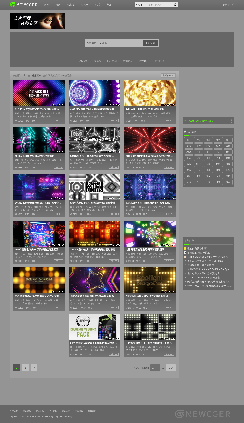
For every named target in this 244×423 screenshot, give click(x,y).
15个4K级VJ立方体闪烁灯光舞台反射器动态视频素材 (94, 249)
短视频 (85, 4)
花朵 (208, 176)
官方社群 (40, 411)
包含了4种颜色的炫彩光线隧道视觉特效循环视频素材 (149, 156)
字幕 (208, 140)
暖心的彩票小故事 (195, 248)
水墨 (208, 158)
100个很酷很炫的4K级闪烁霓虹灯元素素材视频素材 (39, 249)
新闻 (208, 164)
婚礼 (228, 152)
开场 (189, 170)
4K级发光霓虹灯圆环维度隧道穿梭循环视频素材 (94, 109)
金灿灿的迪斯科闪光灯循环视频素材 (145, 109)
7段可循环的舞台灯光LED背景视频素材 (147, 296)
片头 (199, 140)
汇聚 (199, 176)
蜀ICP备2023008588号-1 (62, 417)
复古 (228, 182)
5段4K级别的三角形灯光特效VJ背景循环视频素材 (94, 156)
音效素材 (128, 60)
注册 (231, 4)
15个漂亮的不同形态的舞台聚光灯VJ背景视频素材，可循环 (39, 296)
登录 (225, 4)
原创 (57, 4)
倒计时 (198, 164)
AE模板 (83, 60)
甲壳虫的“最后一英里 (197, 252)
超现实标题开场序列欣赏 (199, 264)
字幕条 (189, 152)
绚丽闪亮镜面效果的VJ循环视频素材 (34, 156)
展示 (189, 146)
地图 (208, 182)
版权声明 (92, 411)
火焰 (189, 182)
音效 (109, 4)
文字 (218, 140)
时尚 (189, 158)
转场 (228, 158)
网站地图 (66, 411)
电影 (218, 164)
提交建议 (53, 411)
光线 (199, 182)
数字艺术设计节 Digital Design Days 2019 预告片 (208, 285)
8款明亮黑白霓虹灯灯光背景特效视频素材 (92, 202)
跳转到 (145, 367)
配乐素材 (112, 60)
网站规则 (27, 411)
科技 (208, 146)
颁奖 (208, 170)
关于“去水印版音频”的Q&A (198, 120)
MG (228, 170)
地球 (218, 170)
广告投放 (79, 411)
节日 (228, 176)
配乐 (97, 4)
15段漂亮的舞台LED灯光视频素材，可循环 (149, 343)
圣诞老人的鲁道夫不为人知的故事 (204, 260)
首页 (46, 4)
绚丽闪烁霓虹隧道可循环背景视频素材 (146, 249)
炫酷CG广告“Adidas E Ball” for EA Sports (208, 269)
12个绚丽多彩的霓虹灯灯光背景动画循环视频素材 (39, 109)
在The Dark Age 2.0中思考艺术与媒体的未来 (208, 256)
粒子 (228, 140)
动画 (189, 164)
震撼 (228, 146)
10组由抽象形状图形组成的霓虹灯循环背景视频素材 (39, 202)
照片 (218, 146)
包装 (228, 164)
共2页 (136, 367)
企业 (208, 152)
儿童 (218, 182)
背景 (199, 158)
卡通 (218, 158)
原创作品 (160, 60)
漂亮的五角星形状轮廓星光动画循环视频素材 (94, 296)
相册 (199, 152)
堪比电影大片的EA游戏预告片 (202, 273)
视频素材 (144, 60)
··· (121, 5)
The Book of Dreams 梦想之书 (202, 277)
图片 (199, 146)
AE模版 (71, 4)
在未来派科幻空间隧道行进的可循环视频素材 (149, 202)
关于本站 (14, 411)
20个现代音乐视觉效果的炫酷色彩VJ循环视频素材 (94, 343)
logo (189, 140)
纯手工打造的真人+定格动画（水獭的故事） (208, 281)
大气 (218, 176)
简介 (189, 176)
